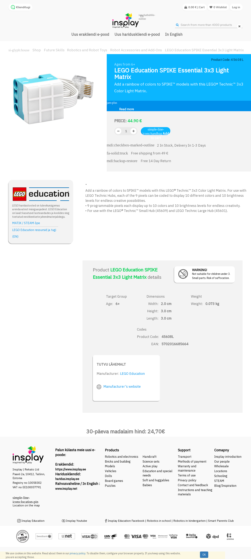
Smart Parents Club (221, 520)
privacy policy (77, 553)
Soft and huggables (156, 480)
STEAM (219, 481)
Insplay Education (32, 520)
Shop (36, 50)
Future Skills (54, 50)
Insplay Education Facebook (126, 520)
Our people (222, 461)
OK (204, 554)
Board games (114, 481)
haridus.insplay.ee (67, 479)
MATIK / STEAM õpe (26, 223)
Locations (220, 471)
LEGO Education (132, 373)
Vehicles (110, 471)
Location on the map (26, 505)
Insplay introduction (227, 456)
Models (110, 466)
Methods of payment (192, 461)
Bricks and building (118, 461)
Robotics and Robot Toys (87, 50)
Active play (150, 466)
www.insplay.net (66, 488)
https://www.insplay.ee (70, 469)
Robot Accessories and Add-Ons (136, 50)
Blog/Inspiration (225, 485)
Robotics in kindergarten (189, 520)
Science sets (151, 461)
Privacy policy (187, 480)
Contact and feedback (193, 485)
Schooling (220, 476)
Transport (184, 456)
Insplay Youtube (76, 520)
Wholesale (221, 466)
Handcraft (149, 456)
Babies (147, 485)
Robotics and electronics (121, 456)
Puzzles (110, 485)
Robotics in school (159, 520)
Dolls (108, 476)
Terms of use (187, 475)
